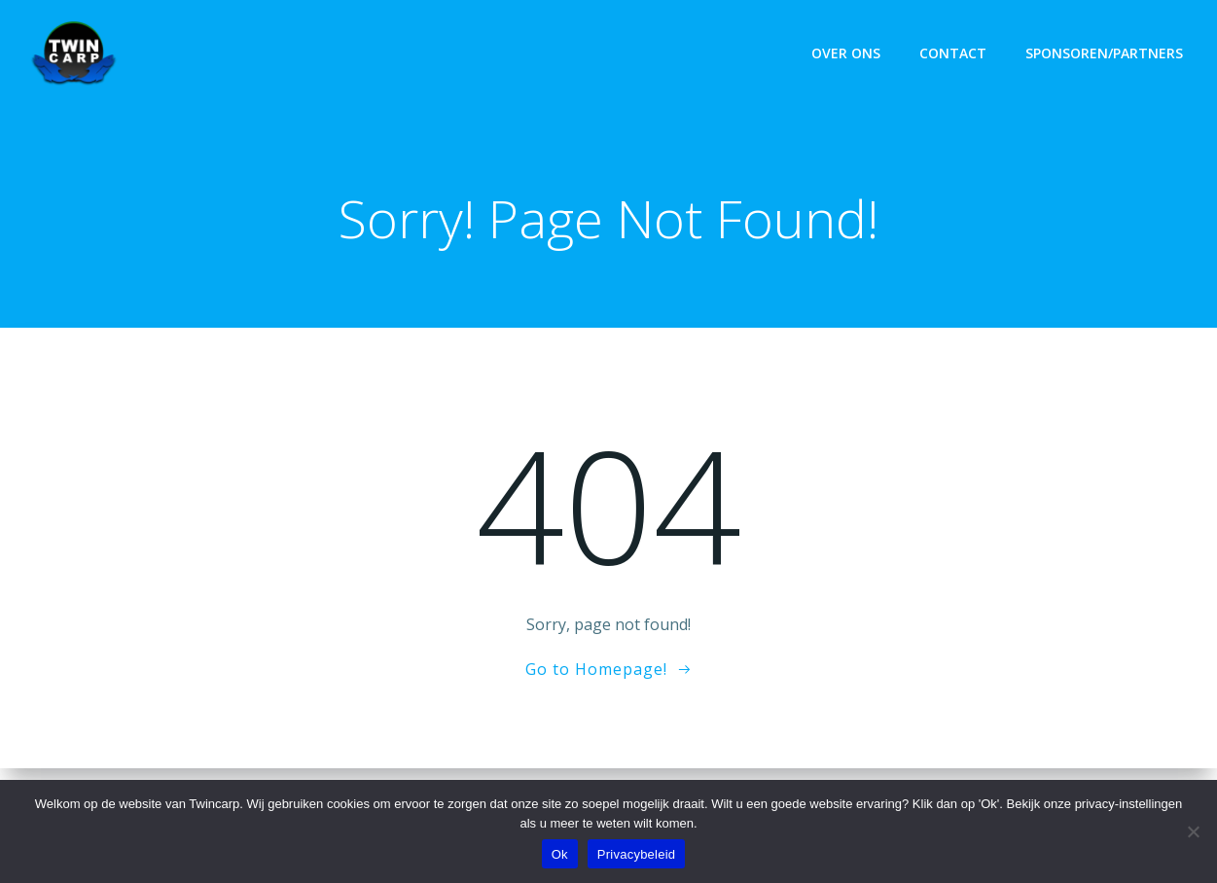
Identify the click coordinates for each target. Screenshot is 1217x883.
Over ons (845, 53)
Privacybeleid (636, 854)
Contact (952, 53)
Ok (560, 854)
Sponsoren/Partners (1104, 53)
